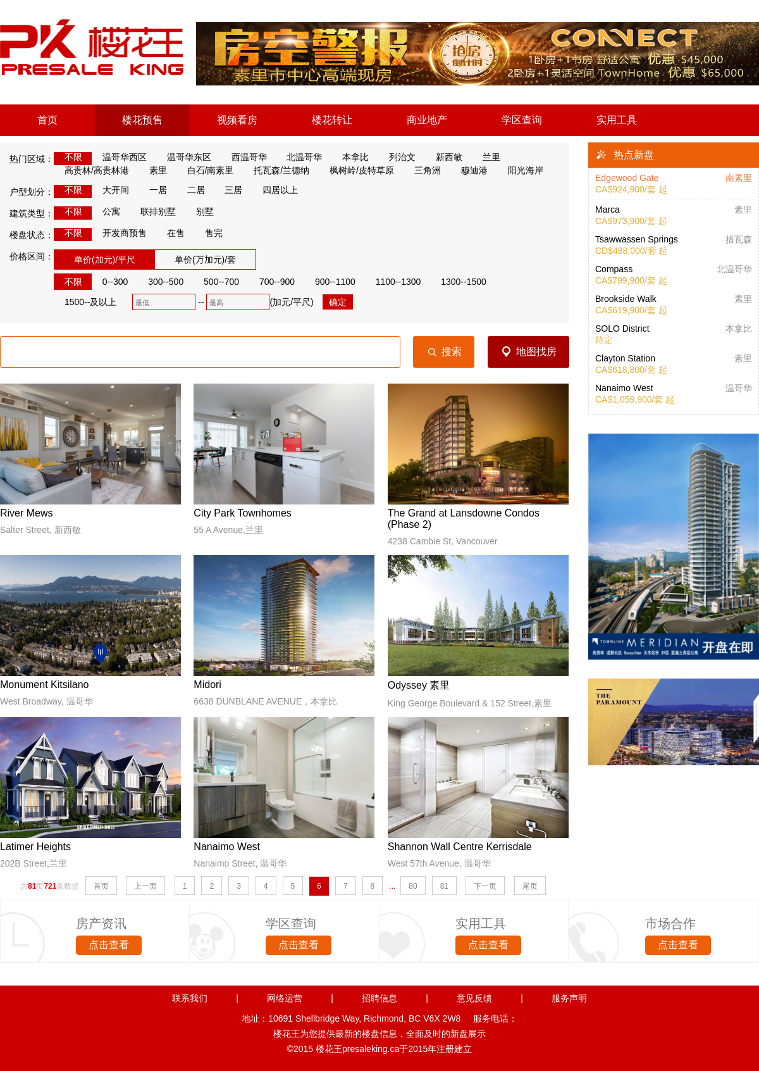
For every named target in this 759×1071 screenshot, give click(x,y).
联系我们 (189, 998)
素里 (153, 170)
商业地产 (427, 120)
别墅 (199, 211)
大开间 (110, 190)
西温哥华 (244, 157)
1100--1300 (393, 282)
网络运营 (284, 998)
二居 (190, 190)
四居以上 (275, 190)
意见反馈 (474, 998)
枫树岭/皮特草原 (356, 170)
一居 (153, 190)
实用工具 (616, 120)
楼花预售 (142, 120)
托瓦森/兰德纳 (276, 170)
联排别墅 (153, 211)
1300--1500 (458, 282)
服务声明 (569, 998)
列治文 (397, 157)
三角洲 (422, 170)
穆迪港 (469, 170)
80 (413, 886)
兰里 (486, 157)
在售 (170, 233)
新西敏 (443, 157)
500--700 (216, 282)
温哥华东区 (183, 157)
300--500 (160, 282)
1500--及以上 (85, 302)
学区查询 (522, 120)
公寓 (106, 211)
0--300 (110, 282)
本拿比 (350, 157)
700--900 (272, 282)
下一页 (485, 886)
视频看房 (237, 120)
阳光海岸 (520, 170)
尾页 (530, 886)
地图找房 (536, 351)
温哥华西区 (119, 157)
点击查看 (109, 944)
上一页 (145, 886)
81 (444, 886)
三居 (228, 190)
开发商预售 (119, 233)
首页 (47, 120)
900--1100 (329, 282)
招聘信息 (379, 998)
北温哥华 (299, 157)
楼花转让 (332, 120)
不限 (68, 157)
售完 (208, 233)
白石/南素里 (205, 170)
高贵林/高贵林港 (91, 170)
